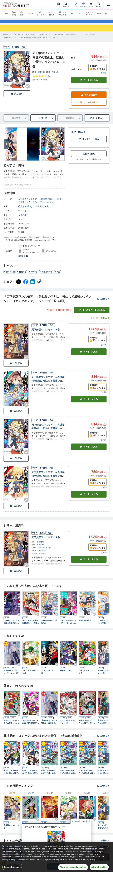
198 (21, 235)
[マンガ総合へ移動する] (31, 37)
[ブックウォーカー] (15, 5)
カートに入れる (89, 83)
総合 (6, 14)
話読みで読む (89, 156)
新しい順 (104, 321)
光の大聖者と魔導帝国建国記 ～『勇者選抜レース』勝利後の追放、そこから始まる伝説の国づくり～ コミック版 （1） (30, 624)
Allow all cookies (99, 867)
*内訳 (104, 76)
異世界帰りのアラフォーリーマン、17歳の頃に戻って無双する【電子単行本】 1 (12, 674)
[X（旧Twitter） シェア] (18, 284)
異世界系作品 (46, 275)
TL (80, 14)
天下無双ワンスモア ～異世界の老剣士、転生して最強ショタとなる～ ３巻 (47, 382)
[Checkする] (27, 89)
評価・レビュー (97, 121)
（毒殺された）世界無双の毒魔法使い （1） (11, 624)
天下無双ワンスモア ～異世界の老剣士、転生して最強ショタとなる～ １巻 (47, 477)
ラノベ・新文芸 (51, 13)
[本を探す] (99, 5)
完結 (57, 275)
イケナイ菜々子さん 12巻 (30, 674)
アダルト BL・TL (89, 13)
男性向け (21, 275)
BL (72, 14)
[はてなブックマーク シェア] (32, 284)
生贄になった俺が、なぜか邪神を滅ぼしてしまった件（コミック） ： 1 (11, 774)
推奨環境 (23, 259)
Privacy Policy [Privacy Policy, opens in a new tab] (89, 859)
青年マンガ (9, 275)
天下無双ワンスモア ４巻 (45, 332)
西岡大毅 (55, 75)
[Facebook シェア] (25, 284)
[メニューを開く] (108, 4)
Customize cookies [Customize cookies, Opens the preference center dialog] (13, 867)
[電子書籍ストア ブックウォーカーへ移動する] (13, 37)
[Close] (108, 846)
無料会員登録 (89, 97)
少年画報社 (23, 218)
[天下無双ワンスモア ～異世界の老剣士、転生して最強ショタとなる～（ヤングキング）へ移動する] (67, 37)
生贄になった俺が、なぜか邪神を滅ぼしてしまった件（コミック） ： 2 (30, 774)
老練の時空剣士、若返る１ (49, 624)
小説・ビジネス (40, 13)
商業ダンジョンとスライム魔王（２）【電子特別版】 (87, 724)
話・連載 (21, 13)
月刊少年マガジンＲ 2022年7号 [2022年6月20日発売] (30, 724)
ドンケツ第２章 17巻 (49, 674)
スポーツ (33, 275)
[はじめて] (76, 5)
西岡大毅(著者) (42, 209)
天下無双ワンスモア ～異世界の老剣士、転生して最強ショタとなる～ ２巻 (47, 429)
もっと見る (103, 301)
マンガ (30, 14)
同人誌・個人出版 (62, 13)
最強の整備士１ (85, 623)
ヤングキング (24, 213)
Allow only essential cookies (73, 867)
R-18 (99, 14)
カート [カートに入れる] (89, 354)
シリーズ (46, 121)
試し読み (17, 96)
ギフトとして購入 (89, 141)
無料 (106, 14)
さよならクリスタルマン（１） (68, 724)
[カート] (91, 5)
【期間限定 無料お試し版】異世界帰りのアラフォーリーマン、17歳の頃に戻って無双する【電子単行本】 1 (49, 724)
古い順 (94, 321)
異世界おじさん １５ (11, 829)
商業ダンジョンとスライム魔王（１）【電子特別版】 (11, 724)
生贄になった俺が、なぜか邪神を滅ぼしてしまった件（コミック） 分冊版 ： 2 (68, 774)
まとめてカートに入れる (92, 313)
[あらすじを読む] (34, 177)
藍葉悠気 (41, 75)
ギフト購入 (78, 135)
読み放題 (14, 13)
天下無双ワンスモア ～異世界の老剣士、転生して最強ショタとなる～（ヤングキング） (41, 203)
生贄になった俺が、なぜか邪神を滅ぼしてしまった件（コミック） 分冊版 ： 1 (49, 774)
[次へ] (6, 147)
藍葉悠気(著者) (25, 209)
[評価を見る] (41, 80)
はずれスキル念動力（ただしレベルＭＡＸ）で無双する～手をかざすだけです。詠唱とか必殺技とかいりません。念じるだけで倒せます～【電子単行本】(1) (68, 624)
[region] (56, 857)
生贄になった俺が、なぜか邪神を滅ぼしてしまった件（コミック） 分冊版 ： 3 (87, 774)
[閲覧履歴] (83, 5)
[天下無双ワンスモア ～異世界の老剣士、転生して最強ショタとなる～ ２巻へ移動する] (29, 40)
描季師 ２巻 (65, 673)
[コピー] (39, 284)
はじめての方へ (89, 105)
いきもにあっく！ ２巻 (87, 674)
